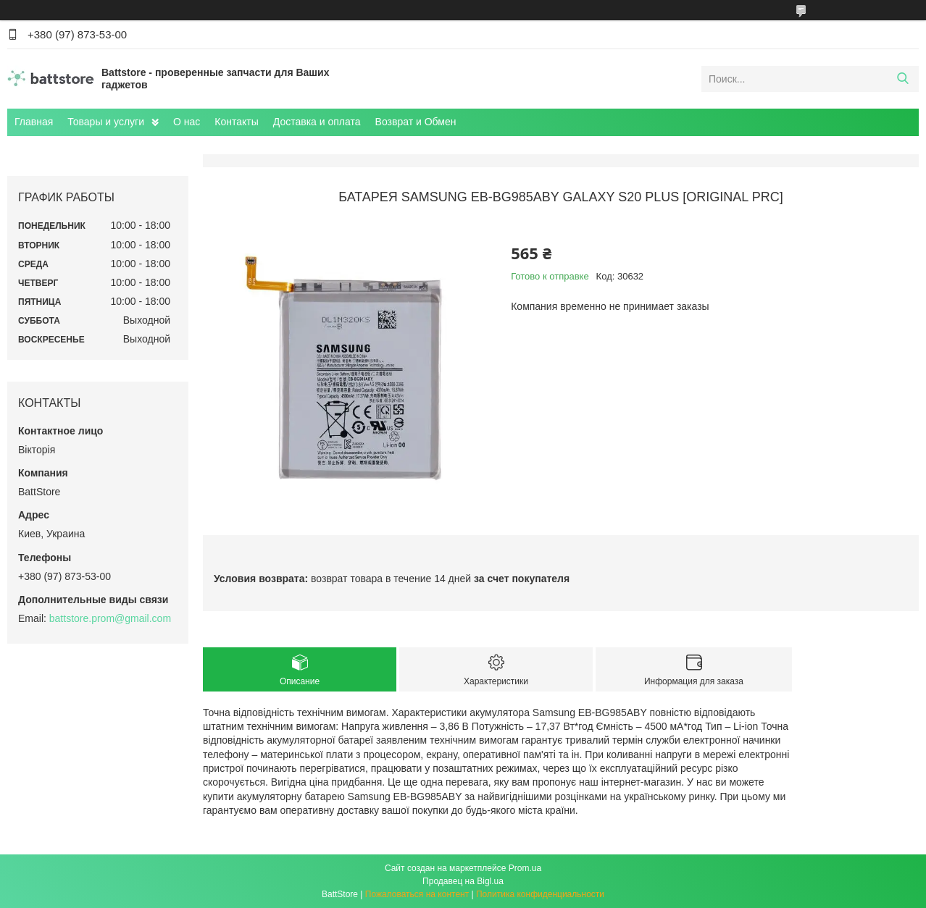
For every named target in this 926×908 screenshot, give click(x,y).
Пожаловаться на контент (417, 894)
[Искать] (902, 79)
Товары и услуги (105, 121)
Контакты (236, 121)
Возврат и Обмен (415, 121)
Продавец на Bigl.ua (463, 881)
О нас (186, 121)
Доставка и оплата (317, 121)
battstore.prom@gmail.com (110, 618)
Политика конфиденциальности (540, 894)
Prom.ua (525, 868)
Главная (33, 121)
